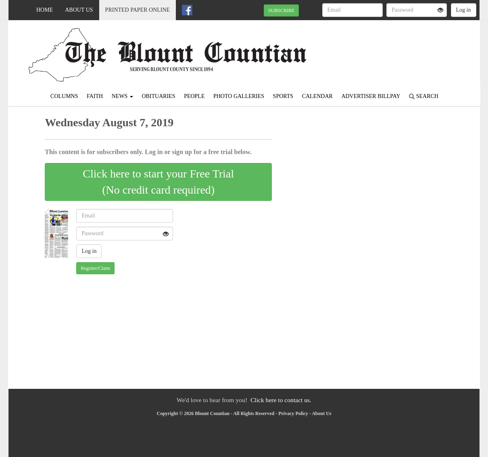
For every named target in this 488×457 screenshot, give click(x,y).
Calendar (317, 96)
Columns (64, 96)
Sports (283, 96)
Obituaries (158, 96)
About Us (79, 10)
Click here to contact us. (280, 399)
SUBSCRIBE (281, 10)
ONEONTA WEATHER (406, 48)
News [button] (122, 96)
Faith (95, 96)
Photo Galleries (238, 96)
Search (423, 96)
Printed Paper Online (137, 10)
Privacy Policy (293, 413)
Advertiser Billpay (370, 96)
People (194, 96)
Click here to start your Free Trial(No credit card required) (158, 181)
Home (44, 10)
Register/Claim (95, 268)
